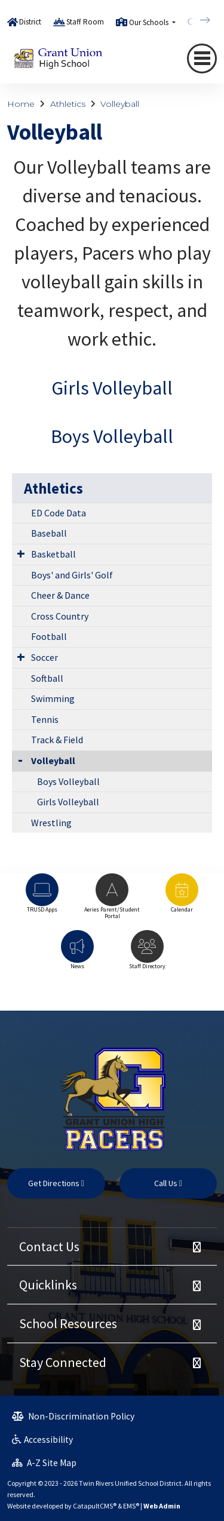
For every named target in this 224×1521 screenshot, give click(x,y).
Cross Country (59, 616)
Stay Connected (62, 1362)
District (30, 22)
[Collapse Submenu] (20, 759)
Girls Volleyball (112, 388)
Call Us (168, 1183)
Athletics (67, 103)
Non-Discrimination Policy (73, 1416)
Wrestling (51, 823)
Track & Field (57, 740)
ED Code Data (58, 513)
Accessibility (42, 1439)
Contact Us (49, 1246)
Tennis (45, 719)
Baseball (49, 533)
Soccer (44, 657)
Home (21, 103)
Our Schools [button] (149, 22)
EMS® (131, 1505)
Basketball (53, 554)
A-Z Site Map (44, 1462)
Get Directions (56, 1183)
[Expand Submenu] (21, 553)
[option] (42, 898)
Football (49, 636)
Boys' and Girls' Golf (72, 575)
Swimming (53, 698)
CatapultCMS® (94, 1505)
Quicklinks (48, 1284)
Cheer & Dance (60, 595)
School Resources (68, 1323)
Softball (47, 678)
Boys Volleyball (112, 436)
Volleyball (119, 103)
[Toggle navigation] (202, 58)
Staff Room (85, 22)
